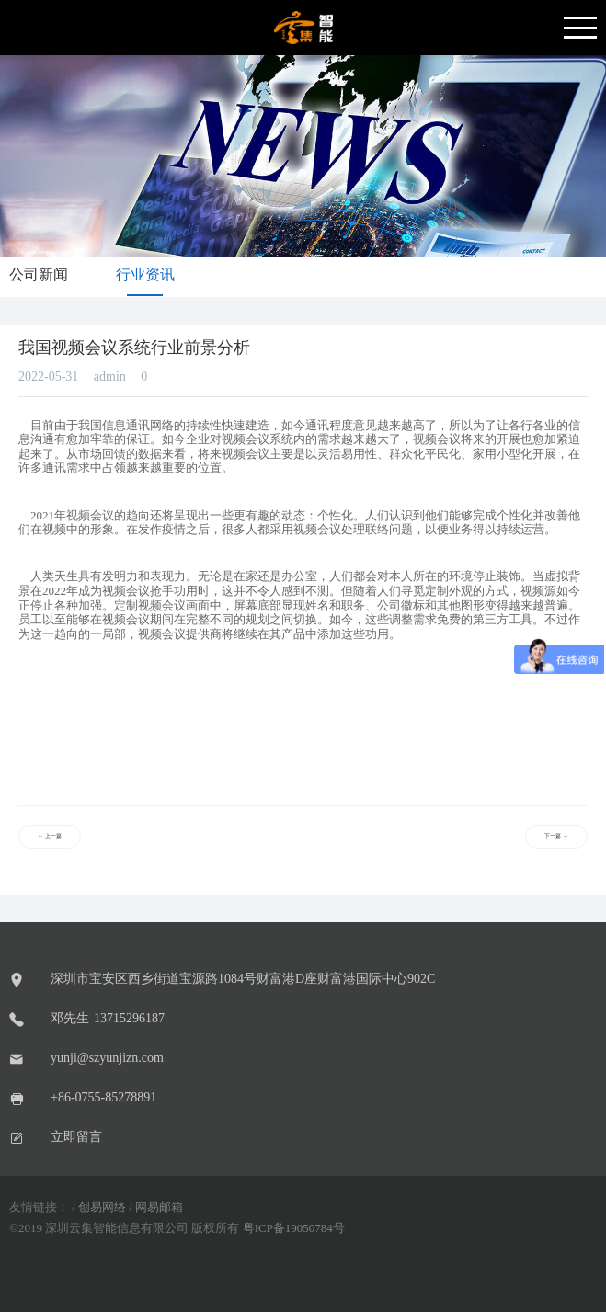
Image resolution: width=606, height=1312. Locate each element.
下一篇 (556, 836)
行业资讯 (145, 275)
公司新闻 (38, 275)
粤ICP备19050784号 (294, 1228)
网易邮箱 (159, 1207)
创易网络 (102, 1207)
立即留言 (76, 1137)
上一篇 (50, 836)
